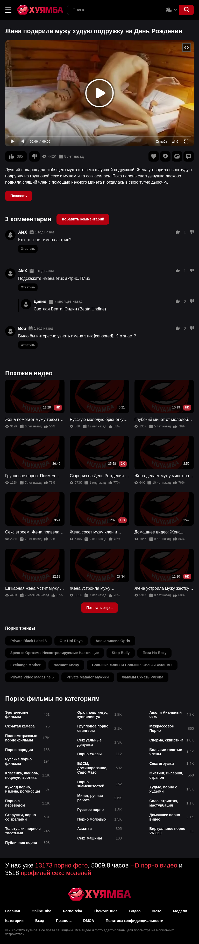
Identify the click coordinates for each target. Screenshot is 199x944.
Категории (14, 921)
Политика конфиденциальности (134, 921)
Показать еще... (99, 608)
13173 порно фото (61, 865)
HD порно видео (153, 865)
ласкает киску (66, 665)
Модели (180, 911)
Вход (39, 921)
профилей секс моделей (56, 872)
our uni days (71, 641)
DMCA (88, 921)
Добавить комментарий (83, 219)
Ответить (28, 249)
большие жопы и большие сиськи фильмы (132, 665)
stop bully (121, 653)
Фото (156, 911)
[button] (8, 10)
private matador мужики (88, 677)
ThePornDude (106, 911)
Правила (64, 921)
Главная (12, 911)
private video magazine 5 (32, 677)
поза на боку (154, 653)
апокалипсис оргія (113, 641)
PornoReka (72, 911)
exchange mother (25, 665)
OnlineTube (41, 911)
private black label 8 (28, 641)
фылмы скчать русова (143, 677)
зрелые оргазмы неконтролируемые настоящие (54, 653)
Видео (135, 911)
